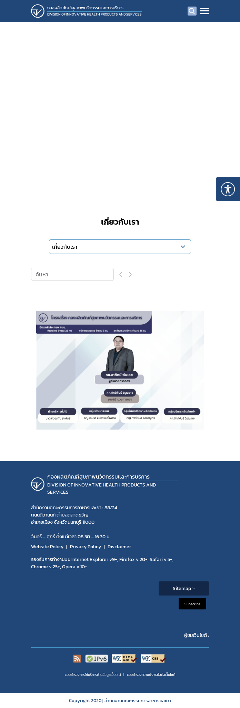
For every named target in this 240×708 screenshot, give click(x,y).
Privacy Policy (85, 546)
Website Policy (47, 546)
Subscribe (192, 603)
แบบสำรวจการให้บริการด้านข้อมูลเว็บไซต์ (93, 674)
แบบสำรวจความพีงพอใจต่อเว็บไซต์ (151, 674)
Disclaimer (119, 546)
